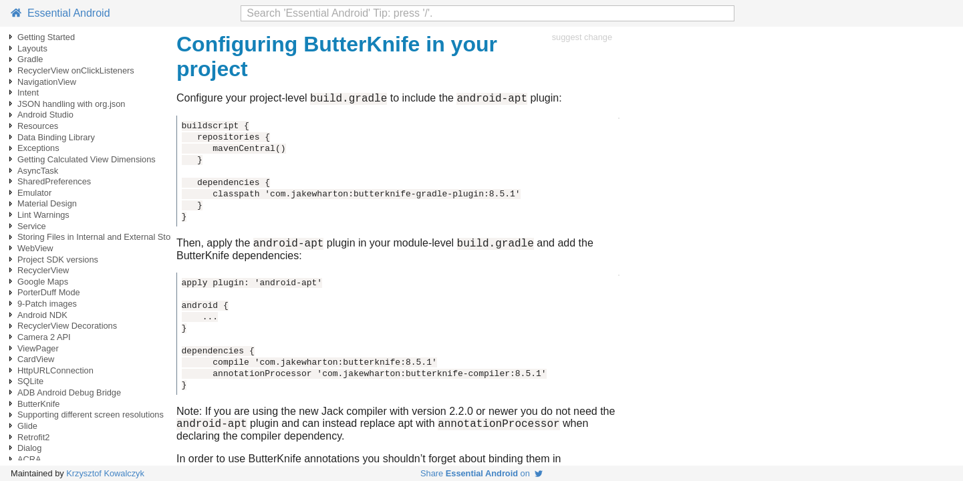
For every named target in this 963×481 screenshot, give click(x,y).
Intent (28, 93)
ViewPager (38, 348)
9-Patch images (47, 304)
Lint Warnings (43, 215)
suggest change (582, 37)
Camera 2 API (44, 337)
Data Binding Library (56, 137)
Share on (481, 473)
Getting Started (46, 37)
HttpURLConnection (55, 370)
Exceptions (38, 148)
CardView (35, 359)
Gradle (30, 59)
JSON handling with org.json (71, 104)
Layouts (32, 48)
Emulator (34, 193)
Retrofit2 (33, 437)
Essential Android (60, 13)
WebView (35, 248)
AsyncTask (37, 171)
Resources (37, 126)
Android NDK (42, 315)
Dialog (29, 448)
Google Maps (42, 282)
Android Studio (45, 115)
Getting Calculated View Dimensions (86, 159)
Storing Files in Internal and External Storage (102, 237)
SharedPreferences (54, 181)
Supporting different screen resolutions (90, 415)
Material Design (47, 203)
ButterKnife (38, 404)
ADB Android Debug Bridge (69, 392)
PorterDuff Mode (48, 292)
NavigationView (46, 82)
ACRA (29, 459)
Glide (27, 426)
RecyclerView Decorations (67, 326)
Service (31, 226)
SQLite (30, 381)
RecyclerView (43, 270)
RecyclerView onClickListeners (75, 70)
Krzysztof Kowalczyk (105, 473)
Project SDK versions (57, 260)
